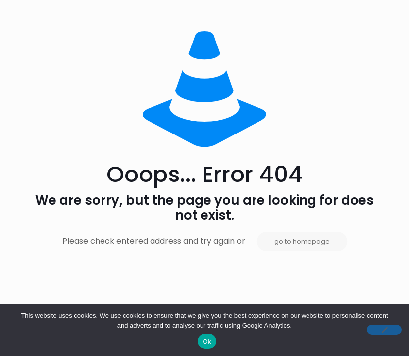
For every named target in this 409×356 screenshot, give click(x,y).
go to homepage (302, 241)
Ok (207, 341)
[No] (384, 330)
